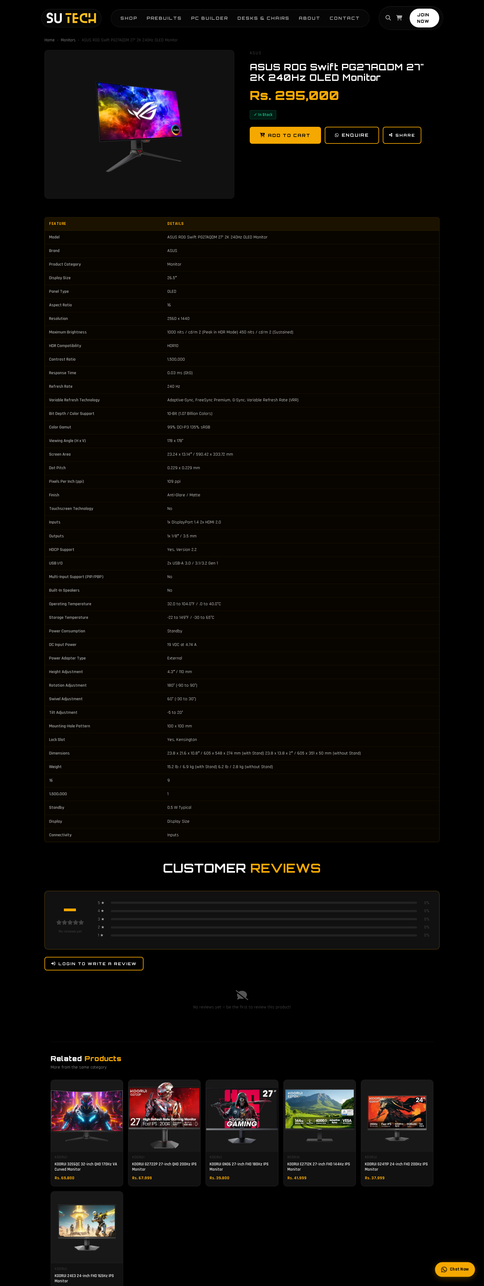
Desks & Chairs (258, 15)
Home (49, 40)
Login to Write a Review (94, 963)
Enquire (353, 135)
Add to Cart (285, 135)
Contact (339, 15)
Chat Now (454, 1269)
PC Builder (204, 15)
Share (403, 135)
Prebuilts (159, 15)
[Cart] (395, 15)
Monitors (68, 40)
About (304, 15)
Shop (123, 15)
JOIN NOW (426, 15)
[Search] (384, 15)
